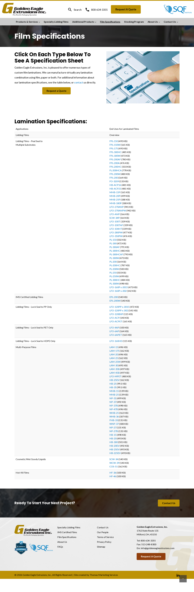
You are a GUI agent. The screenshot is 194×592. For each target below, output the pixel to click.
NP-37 (112, 401)
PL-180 (113, 243)
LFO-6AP (114, 331)
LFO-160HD (115, 341)
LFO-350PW (115, 236)
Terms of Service (105, 537)
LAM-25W (114, 361)
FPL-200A (114, 163)
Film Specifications (110, 21)
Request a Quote (125, 9)
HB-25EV (114, 380)
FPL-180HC (115, 152)
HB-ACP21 (115, 188)
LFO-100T (114, 221)
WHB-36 (114, 416)
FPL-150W (114, 144)
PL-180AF (114, 247)
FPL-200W (114, 174)
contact (78, 82)
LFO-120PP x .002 (118, 310)
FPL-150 (113, 141)
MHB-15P (114, 192)
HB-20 (112, 438)
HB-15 (112, 434)
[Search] (75, 9)
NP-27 (112, 427)
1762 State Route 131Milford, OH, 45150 (147, 532)
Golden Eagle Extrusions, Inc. (37, 575)
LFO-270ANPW (117, 210)
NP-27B (113, 431)
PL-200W (114, 269)
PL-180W (114, 258)
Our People (102, 532)
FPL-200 (113, 177)
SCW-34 (113, 459)
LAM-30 (113, 365)
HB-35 (112, 387)
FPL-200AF (115, 159)
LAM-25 (113, 358)
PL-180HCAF (116, 254)
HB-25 (112, 383)
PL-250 (113, 272)
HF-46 (112, 476)
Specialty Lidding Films (56, 21)
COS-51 (113, 466)
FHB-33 (113, 420)
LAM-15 (113, 347)
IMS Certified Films (67, 532)
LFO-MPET (115, 376)
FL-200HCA (115, 170)
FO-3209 (114, 181)
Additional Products (83, 21)
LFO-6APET (115, 334)
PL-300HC (114, 279)
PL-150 (113, 239)
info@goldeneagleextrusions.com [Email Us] (157, 548)
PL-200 (113, 261)
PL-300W (114, 283)
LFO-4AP (114, 327)
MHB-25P (114, 199)
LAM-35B (114, 369)
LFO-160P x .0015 (118, 287)
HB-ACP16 (115, 185)
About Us (153, 21)
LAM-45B (114, 372)
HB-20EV (114, 445)
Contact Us (170, 21)
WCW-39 (114, 462)
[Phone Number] (96, 9)
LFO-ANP (114, 214)
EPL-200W (114, 300)
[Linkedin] (178, 575)
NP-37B (113, 405)
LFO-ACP (114, 317)
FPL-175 (113, 148)
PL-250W (114, 276)
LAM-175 (114, 350)
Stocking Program (134, 21)
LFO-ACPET (115, 321)
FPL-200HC (115, 166)
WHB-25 (114, 412)
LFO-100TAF (116, 225)
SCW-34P (114, 217)
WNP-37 (114, 423)
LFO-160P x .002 (118, 290)
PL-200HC (114, 265)
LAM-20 (113, 354)
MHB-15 (114, 391)
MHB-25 (114, 394)
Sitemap (101, 547)
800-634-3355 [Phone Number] (148, 540)
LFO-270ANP (116, 206)
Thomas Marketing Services (104, 575)
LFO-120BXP (116, 314)
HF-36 (112, 472)
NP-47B (113, 409)
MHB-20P (114, 195)
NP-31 (112, 398)
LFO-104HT (115, 228)
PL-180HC (114, 250)
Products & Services (27, 21)
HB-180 (113, 442)
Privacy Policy (104, 542)
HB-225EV (115, 453)
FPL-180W (114, 155)
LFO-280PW (115, 232)
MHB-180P (115, 203)
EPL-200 (113, 297)
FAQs (60, 547)
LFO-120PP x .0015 (119, 306)
